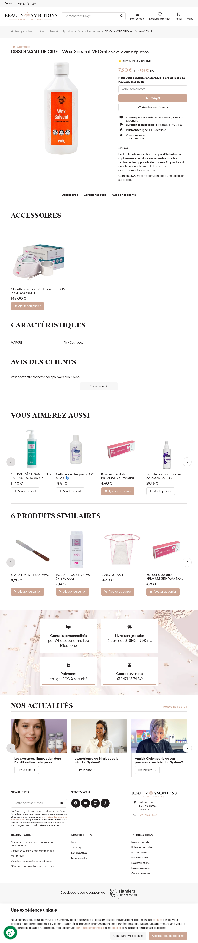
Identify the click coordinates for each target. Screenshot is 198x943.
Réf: (120, 148)
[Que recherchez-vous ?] (94, 16)
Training (76, 847)
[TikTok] (105, 803)
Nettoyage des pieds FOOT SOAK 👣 (76, 476)
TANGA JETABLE (112, 574)
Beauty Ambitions (23, 31)
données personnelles (90, 927)
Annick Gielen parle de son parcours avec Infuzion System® (159, 760)
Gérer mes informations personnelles (32, 866)
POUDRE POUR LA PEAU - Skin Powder (74, 576)
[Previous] (10, 461)
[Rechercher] (121, 16)
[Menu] (190, 16)
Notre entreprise (140, 842)
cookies (157, 920)
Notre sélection (80, 858)
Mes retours (17, 856)
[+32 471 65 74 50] (27, 3)
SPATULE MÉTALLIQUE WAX (30, 574)
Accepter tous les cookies (168, 936)
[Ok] (62, 803)
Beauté (54, 31)
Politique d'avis (139, 858)
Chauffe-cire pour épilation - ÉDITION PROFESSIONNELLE (38, 291)
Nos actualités (42, 705)
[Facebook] (75, 803)
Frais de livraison (141, 853)
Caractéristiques (95, 194)
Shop (42, 31)
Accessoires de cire (89, 31)
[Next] (187, 461)
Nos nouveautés (140, 868)
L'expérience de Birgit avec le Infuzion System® (96, 760)
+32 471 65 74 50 (135, 138)
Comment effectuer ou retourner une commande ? (32, 844)
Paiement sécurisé (142, 847)
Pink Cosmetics (20, 47)
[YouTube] (85, 803)
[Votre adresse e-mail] (39, 803)
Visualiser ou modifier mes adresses (31, 861)
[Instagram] (95, 803)
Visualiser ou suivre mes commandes (32, 851)
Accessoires (70, 194)
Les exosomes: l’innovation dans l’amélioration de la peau (37, 760)
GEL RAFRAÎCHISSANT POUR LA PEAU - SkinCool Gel (31, 476)
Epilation (68, 31)
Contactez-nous (140, 873)
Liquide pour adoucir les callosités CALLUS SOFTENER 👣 (163, 476)
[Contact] (9, 3)
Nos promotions (140, 863)
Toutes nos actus (175, 706)
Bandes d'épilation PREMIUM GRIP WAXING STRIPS (118, 476)
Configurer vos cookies (128, 936)
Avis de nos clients (124, 194)
